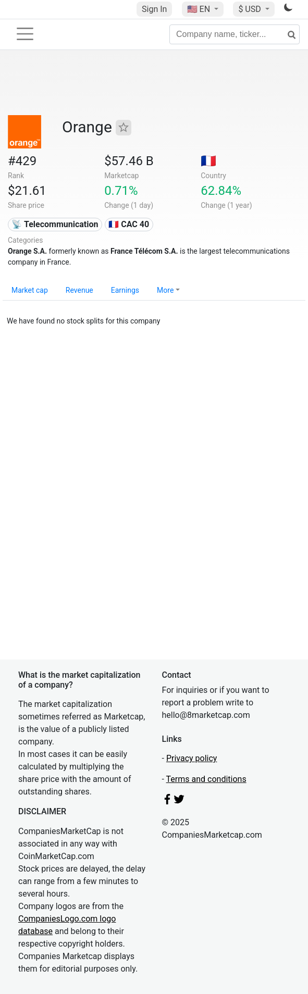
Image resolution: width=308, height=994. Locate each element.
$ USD (250, 9)
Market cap (29, 290)
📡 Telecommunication (54, 224)
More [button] (165, 290)
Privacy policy (191, 758)
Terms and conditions (206, 779)
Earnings (125, 290)
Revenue (79, 290)
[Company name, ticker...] (234, 34)
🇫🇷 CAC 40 (128, 224)
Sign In (154, 9)
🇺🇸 (199, 9)
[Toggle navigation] (25, 33)
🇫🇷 (208, 161)
